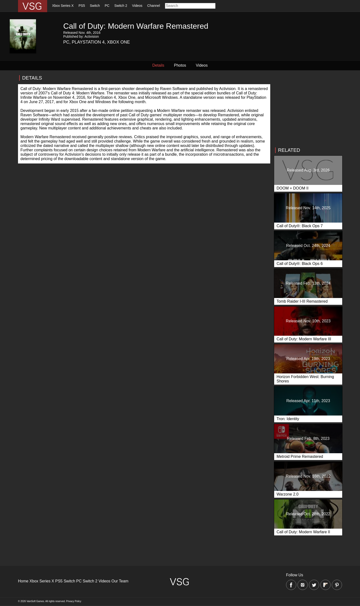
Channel (153, 6)
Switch (95, 6)
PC (107, 6)
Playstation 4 (88, 42)
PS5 (82, 6)
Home (23, 581)
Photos (180, 65)
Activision (91, 36)
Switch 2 (120, 6)
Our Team (119, 581)
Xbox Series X (63, 6)
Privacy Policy (73, 601)
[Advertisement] (308, 109)
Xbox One (118, 42)
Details (158, 65)
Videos (137, 6)
